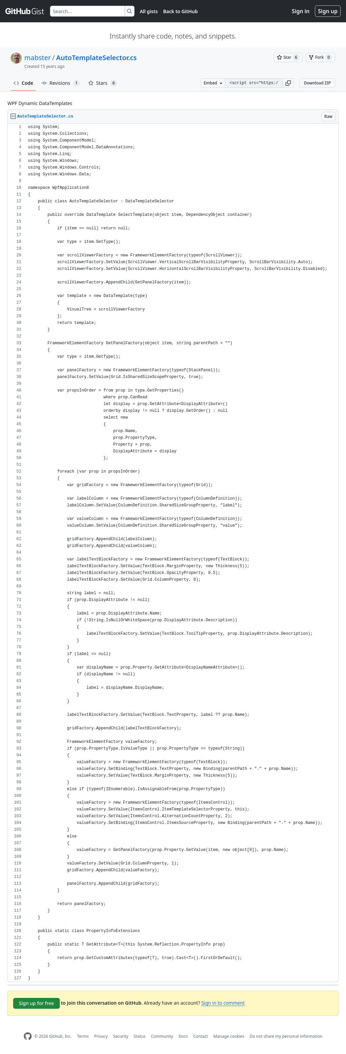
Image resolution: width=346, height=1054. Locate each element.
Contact (200, 1036)
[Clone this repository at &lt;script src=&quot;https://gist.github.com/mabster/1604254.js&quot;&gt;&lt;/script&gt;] (253, 83)
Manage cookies (228, 1036)
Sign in (301, 11)
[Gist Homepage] (25, 11)
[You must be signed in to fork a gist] (320, 57)
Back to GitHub (180, 11)
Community (162, 1036)
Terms (83, 1036)
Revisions (61, 83)
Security (120, 1036)
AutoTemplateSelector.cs (96, 57)
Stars (102, 83)
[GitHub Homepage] (28, 1036)
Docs (183, 1036)
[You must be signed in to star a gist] (288, 57)
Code (23, 83)
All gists (149, 11)
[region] (173, 553)
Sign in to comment (223, 1003)
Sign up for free (36, 1003)
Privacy (101, 1036)
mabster (37, 57)
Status (140, 1036)
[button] (288, 83)
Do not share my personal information (286, 1036)
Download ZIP (317, 83)
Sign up (328, 11)
